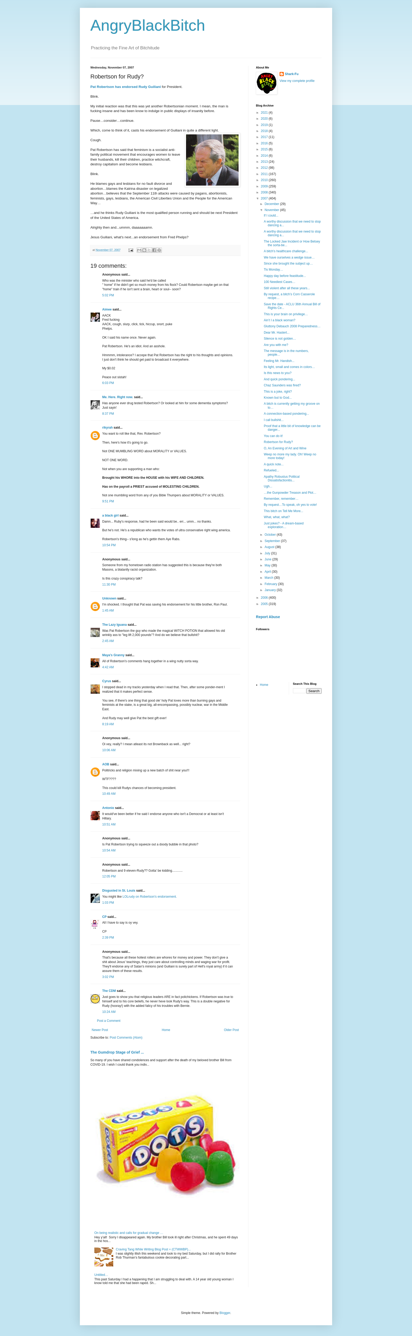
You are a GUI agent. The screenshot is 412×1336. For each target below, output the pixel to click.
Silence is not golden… (280, 338)
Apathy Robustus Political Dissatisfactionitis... (282, 478)
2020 (265, 118)
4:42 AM (108, 667)
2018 (265, 131)
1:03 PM (108, 902)
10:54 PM (109, 545)
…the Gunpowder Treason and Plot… (290, 493)
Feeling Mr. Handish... (279, 361)
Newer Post (100, 1030)
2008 (265, 192)
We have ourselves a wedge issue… (289, 257)
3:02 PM (108, 977)
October (271, 534)
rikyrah (107, 427)
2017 (265, 137)
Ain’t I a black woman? (279, 320)
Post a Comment (108, 1021)
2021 (265, 112)
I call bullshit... (274, 420)
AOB (105, 764)
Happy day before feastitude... (285, 276)
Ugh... (268, 486)
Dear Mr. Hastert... (277, 332)
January (271, 590)
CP (104, 917)
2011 (265, 174)
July (268, 553)
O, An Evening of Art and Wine (285, 448)
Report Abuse (268, 617)
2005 (265, 604)
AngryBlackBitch (147, 25)
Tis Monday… (273, 269)
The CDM (109, 991)
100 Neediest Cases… (279, 282)
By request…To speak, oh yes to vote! (290, 505)
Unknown (109, 598)
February (271, 584)
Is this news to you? (277, 373)
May (268, 565)
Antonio (108, 808)
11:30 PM (109, 584)
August (270, 547)
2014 (265, 155)
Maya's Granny (113, 655)
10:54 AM (109, 850)
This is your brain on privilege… (286, 314)
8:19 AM (108, 724)
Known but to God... (278, 397)
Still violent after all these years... (287, 288)
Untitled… (101, 1275)
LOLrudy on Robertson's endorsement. (150, 896)
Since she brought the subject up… (288, 263)
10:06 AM (109, 750)
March (269, 578)
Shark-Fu (291, 74)
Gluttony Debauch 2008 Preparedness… (292, 326)
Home (166, 1030)
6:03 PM (108, 383)
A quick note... (274, 464)
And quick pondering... (279, 379)
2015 (265, 149)
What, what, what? (277, 517)
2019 (265, 125)
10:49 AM (109, 794)
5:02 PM (108, 295)
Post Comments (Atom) (126, 1037)
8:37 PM (108, 413)
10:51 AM (109, 824)
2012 (265, 168)
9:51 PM (108, 501)
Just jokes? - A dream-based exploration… (283, 525)
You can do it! (273, 436)
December (272, 204)
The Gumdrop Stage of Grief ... (117, 1052)
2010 (265, 180)
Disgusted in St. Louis (118, 890)
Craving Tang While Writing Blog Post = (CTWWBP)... (153, 1249)
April (268, 572)
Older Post (231, 1030)
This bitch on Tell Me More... (283, 511)
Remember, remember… (281, 499)
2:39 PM (108, 937)
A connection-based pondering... (286, 413)
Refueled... (271, 470)
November (272, 210)
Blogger (224, 1313)
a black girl (110, 515)
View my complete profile (297, 81)
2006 (265, 597)
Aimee (107, 309)
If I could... (271, 215)
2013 (265, 162)
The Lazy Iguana (114, 625)
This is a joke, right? (278, 391)
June (268, 559)
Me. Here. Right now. (117, 397)
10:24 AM (109, 1012)
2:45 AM (108, 641)
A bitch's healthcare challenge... (286, 251)
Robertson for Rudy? (278, 442)
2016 (265, 143)
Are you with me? (276, 345)
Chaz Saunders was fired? (282, 385)
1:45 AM (108, 610)
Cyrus (106, 681)
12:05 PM (109, 876)
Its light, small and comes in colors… (289, 367)
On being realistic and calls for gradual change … (128, 1233)
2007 (265, 198)
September (273, 541)
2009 (265, 186)
